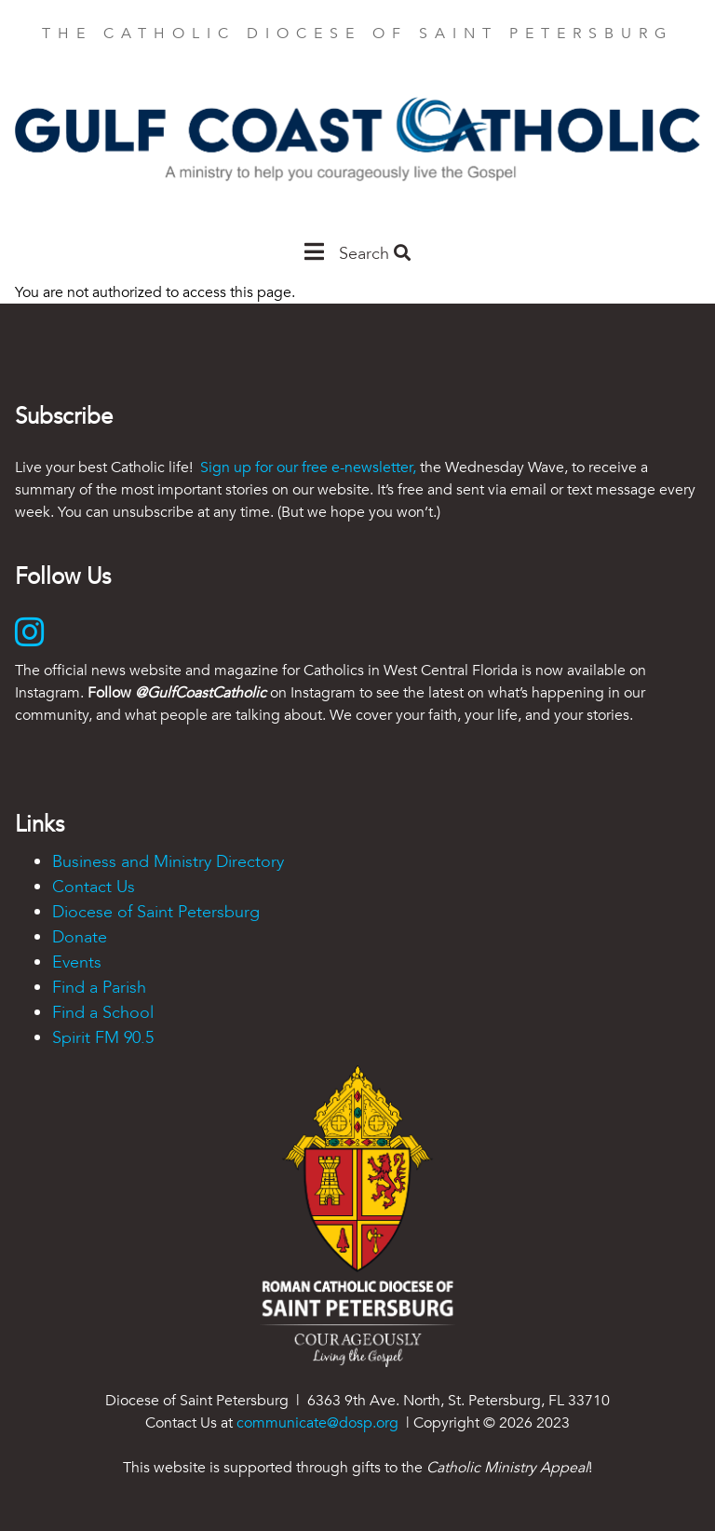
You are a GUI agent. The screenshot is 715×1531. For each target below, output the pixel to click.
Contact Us (93, 887)
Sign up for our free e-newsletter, (308, 467)
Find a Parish (99, 987)
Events (76, 962)
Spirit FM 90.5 (103, 1038)
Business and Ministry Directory (168, 862)
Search (375, 253)
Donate (79, 937)
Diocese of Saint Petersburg (156, 912)
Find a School (103, 1012)
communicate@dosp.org (317, 1423)
